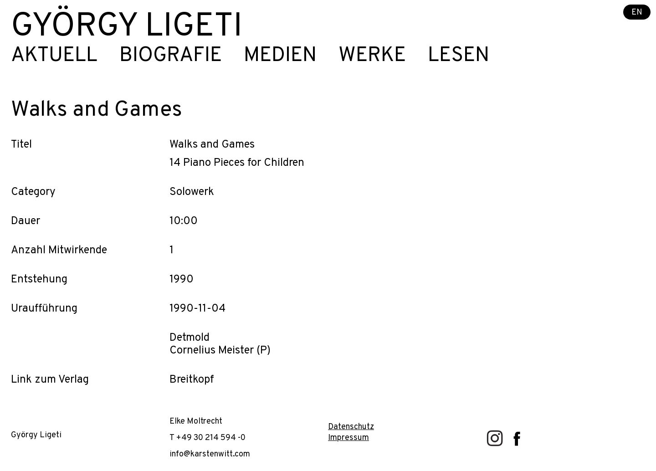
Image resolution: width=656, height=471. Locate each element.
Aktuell (54, 56)
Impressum (348, 438)
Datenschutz (351, 427)
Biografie (170, 56)
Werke (372, 56)
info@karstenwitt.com (209, 454)
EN (636, 12)
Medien (280, 56)
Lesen (458, 56)
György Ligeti (126, 27)
